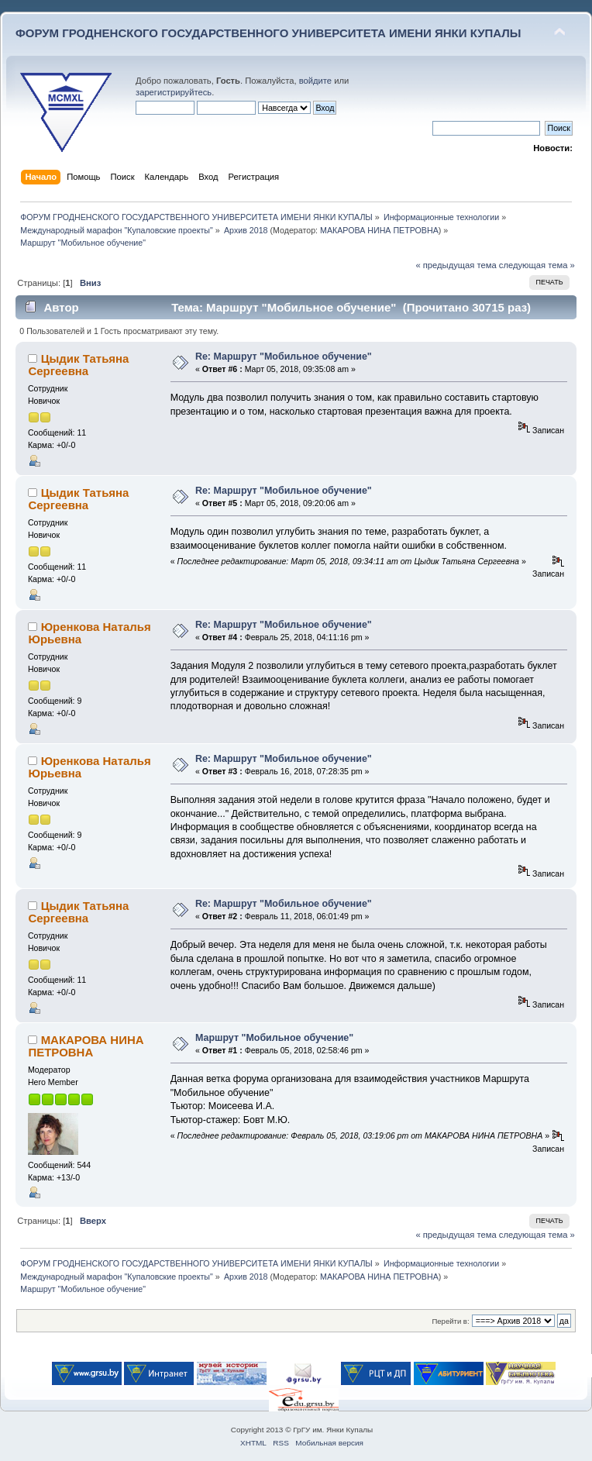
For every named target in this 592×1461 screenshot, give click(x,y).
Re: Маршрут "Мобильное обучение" (283, 356)
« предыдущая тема (455, 265)
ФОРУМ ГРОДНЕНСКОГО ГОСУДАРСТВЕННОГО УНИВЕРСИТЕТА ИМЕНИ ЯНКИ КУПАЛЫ (268, 33)
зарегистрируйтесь (174, 92)
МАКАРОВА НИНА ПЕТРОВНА (379, 230)
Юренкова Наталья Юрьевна (89, 633)
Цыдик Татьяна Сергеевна (78, 364)
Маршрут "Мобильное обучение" (274, 1037)
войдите (315, 80)
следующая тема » (537, 265)
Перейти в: (450, 1321)
